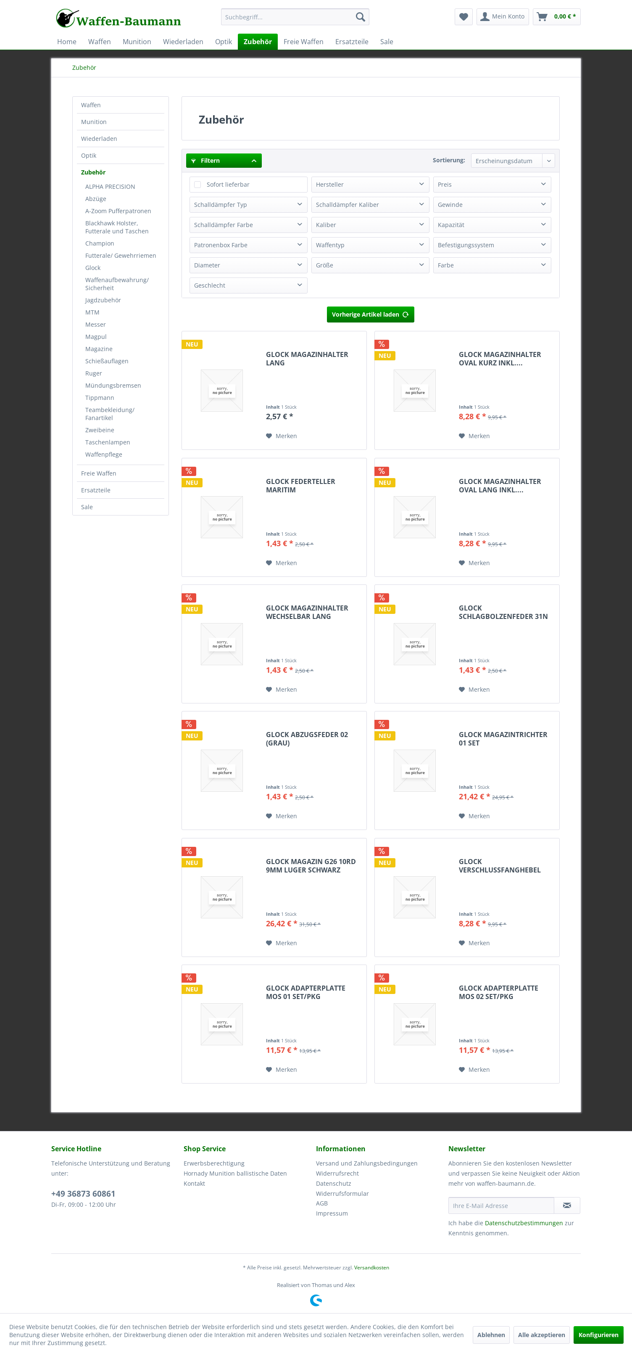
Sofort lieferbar (228, 184)
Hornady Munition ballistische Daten (235, 1173)
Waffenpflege (103, 454)
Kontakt (194, 1183)
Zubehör (93, 172)
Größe (324, 265)
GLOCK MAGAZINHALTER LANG (307, 358)
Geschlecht (209, 285)
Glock (92, 268)
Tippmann (99, 398)
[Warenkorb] (557, 16)
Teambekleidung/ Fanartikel (109, 414)
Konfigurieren (599, 1335)
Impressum (332, 1213)
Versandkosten (371, 1267)
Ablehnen (491, 1335)
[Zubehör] (258, 42)
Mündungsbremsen (113, 385)
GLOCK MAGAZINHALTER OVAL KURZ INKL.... (500, 358)
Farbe (446, 265)
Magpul (96, 337)
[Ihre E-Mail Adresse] (501, 1205)
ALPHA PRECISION (110, 186)
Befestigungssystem (466, 245)
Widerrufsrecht (337, 1173)
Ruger (93, 373)
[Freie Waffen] (303, 42)
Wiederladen (99, 139)
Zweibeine (99, 430)
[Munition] (137, 42)
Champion (99, 243)
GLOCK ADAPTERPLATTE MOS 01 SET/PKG (305, 992)
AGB (322, 1203)
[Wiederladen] (183, 42)
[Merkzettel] (464, 16)
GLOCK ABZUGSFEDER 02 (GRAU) (307, 738)
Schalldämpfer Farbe (223, 225)
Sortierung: (449, 160)
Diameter (207, 265)
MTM (92, 312)
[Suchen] (360, 16)
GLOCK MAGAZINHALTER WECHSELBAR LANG (307, 612)
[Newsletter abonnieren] (567, 1205)
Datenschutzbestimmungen (524, 1223)
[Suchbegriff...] (295, 16)
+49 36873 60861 (83, 1193)
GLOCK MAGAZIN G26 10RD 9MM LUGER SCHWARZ (311, 865)
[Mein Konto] (503, 16)
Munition (94, 122)
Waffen (91, 105)
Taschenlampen (107, 442)
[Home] (66, 42)
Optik (88, 155)
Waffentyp (330, 245)
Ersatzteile (96, 490)
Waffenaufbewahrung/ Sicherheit (117, 284)
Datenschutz (333, 1183)
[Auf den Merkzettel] (281, 436)
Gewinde (450, 205)
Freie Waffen (98, 473)
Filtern (205, 160)
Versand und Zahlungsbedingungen (367, 1163)
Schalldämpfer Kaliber (347, 205)
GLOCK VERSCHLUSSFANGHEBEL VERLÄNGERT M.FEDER (500, 865)
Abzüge (95, 199)
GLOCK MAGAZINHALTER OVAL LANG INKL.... (500, 485)
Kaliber (326, 225)
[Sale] (386, 42)
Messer (95, 324)
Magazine (99, 349)
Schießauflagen (107, 361)
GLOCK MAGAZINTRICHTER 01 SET (503, 738)
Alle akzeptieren (541, 1335)
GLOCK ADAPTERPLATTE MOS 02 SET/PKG (498, 992)
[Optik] (223, 42)
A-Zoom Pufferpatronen (118, 211)
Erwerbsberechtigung (214, 1163)
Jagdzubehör (103, 300)
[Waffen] (99, 42)
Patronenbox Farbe (221, 245)
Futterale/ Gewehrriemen (120, 255)
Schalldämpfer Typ (220, 205)
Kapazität (451, 225)
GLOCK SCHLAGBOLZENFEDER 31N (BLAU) (503, 612)
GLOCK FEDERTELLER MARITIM (300, 485)
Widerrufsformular (342, 1193)
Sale (87, 507)
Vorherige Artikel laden (370, 313)
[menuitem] (295, 20)
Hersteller (330, 184)
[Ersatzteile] (351, 42)
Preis (445, 184)
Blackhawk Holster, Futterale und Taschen (117, 227)
